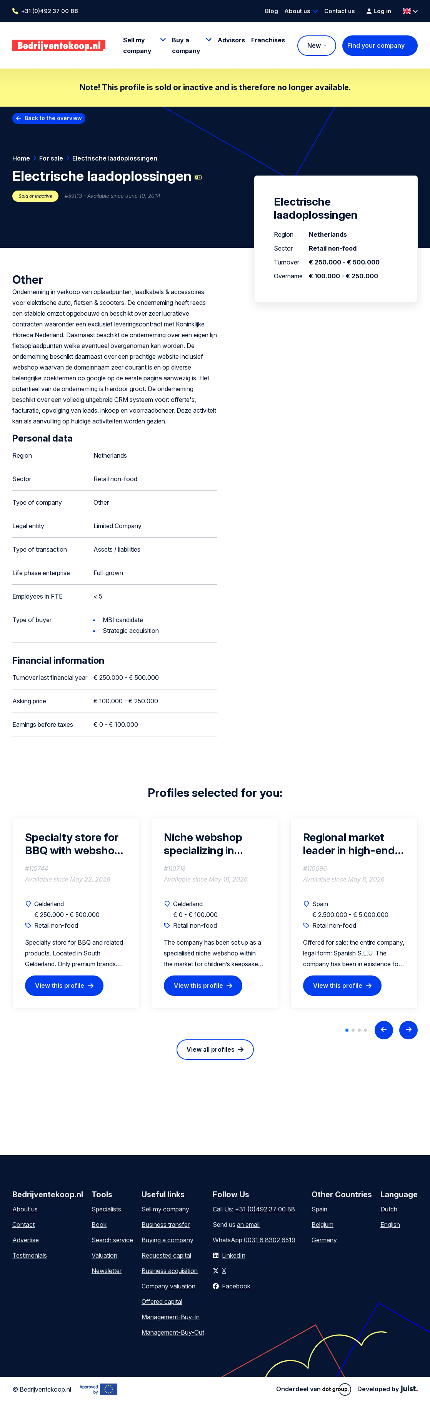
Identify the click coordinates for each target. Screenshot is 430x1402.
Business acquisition (170, 1271)
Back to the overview (53, 118)
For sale (51, 158)
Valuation (104, 1255)
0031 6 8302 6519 (269, 1240)
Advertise (25, 1240)
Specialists (106, 1209)
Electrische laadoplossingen (114, 158)
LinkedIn (233, 1255)
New (314, 45)
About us (297, 11)
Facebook (236, 1286)
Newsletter (107, 1271)
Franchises (268, 40)
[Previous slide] (384, 1030)
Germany (324, 1240)
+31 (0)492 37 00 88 (49, 11)
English (390, 1224)
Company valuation (168, 1286)
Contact (23, 1224)
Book (99, 1224)
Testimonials (29, 1255)
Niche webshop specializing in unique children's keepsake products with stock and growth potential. (212, 844)
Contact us (339, 11)
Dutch (388, 1209)
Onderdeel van (313, 1389)
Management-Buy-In (171, 1317)
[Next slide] (408, 1030)
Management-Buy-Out (173, 1332)
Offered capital (162, 1301)
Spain (319, 1209)
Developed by (387, 1389)
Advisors (231, 40)
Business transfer (166, 1224)
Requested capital (166, 1255)
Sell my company (165, 1209)
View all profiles (211, 1049)
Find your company (376, 45)
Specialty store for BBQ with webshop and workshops (73, 844)
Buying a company (167, 1240)
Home (21, 158)
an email (248, 1224)
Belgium (322, 1224)
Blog (271, 11)
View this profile (59, 986)
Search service (112, 1240)
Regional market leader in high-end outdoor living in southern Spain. (349, 844)
